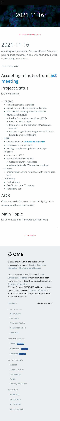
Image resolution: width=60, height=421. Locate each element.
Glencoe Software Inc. (17, 284)
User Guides (15, 374)
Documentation (17, 369)
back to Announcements (30, 34)
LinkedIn (15, 399)
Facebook (15, 404)
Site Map (12, 303)
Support (13, 365)
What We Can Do (17, 323)
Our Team (14, 318)
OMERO (17, 343)
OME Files (18, 353)
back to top (30, 235)
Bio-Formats (19, 348)
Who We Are (15, 313)
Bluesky (14, 394)
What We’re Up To (18, 328)
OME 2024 (14, 332)
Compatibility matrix (34, 141)
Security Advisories (18, 383)
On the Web (16, 409)
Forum (12, 379)
